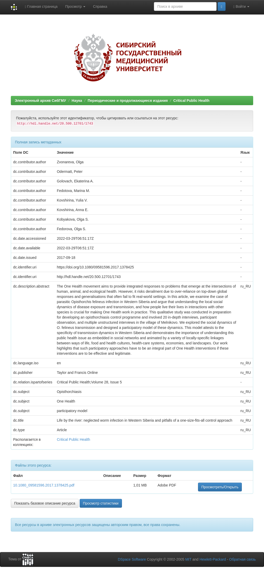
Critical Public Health (191, 100)
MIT (188, 559)
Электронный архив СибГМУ (40, 100)
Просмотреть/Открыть (219, 487)
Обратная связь (242, 559)
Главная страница (41, 6)
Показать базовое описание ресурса (44, 503)
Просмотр (75, 6)
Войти (241, 6)
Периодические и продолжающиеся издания (128, 100)
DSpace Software (132, 559)
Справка (100, 6)
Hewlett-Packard (213, 559)
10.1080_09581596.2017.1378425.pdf (43, 485)
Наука (77, 100)
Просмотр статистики (101, 503)
